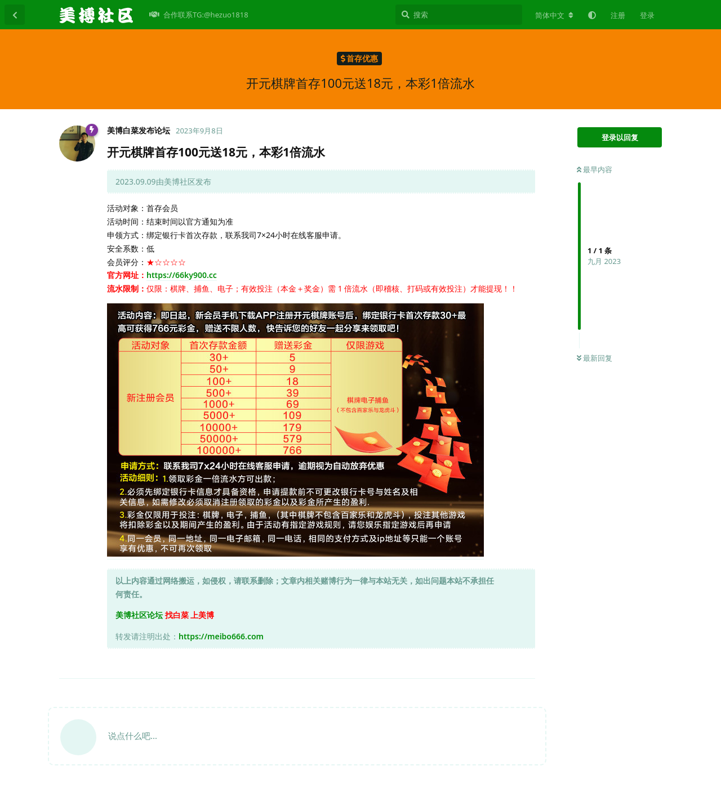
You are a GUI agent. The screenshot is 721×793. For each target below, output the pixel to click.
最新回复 (594, 358)
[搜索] (458, 15)
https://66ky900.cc (181, 275)
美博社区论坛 (139, 615)
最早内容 (594, 169)
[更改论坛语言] (554, 15)
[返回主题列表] (15, 15)
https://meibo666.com (221, 636)
